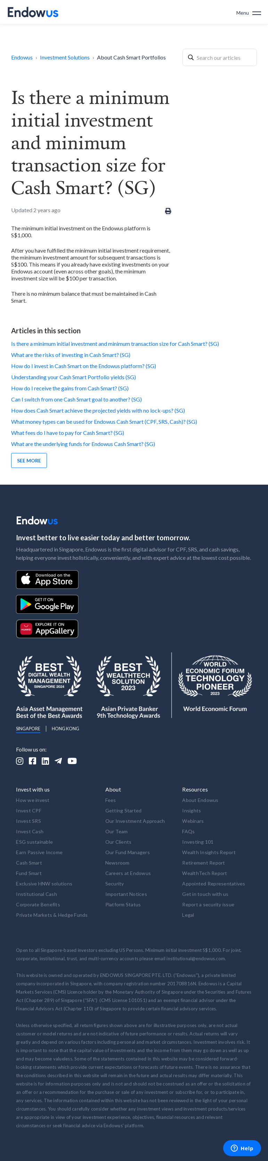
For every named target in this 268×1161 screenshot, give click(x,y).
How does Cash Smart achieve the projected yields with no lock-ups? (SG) (98, 410)
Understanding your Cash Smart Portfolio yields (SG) (73, 377)
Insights (191, 810)
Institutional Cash (36, 894)
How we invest (32, 800)
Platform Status (123, 904)
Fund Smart (29, 873)
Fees (110, 800)
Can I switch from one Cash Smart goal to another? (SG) (76, 399)
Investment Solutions (65, 57)
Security (114, 883)
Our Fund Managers (127, 852)
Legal (188, 915)
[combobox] (219, 57)
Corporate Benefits (38, 904)
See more (29, 460)
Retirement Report (203, 863)
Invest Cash (29, 831)
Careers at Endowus (128, 873)
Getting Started (123, 810)
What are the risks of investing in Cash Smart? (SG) (70, 354)
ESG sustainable (34, 842)
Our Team (116, 831)
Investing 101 (197, 842)
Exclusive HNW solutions (44, 883)
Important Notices (126, 894)
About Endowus (200, 800)
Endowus (22, 57)
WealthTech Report (204, 873)
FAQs (188, 831)
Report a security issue (208, 904)
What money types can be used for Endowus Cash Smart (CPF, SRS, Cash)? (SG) (104, 421)
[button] (249, 12)
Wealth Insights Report (209, 852)
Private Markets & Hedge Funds (52, 915)
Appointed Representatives (213, 883)
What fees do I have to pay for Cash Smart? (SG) (67, 432)
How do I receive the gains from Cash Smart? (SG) (70, 388)
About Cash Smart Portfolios (131, 57)
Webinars (193, 821)
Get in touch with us (205, 894)
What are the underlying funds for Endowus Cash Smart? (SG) (83, 443)
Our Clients (118, 842)
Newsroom (117, 863)
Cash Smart (29, 863)
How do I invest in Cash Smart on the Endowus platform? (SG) (83, 366)
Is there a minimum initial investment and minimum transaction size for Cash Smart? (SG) (115, 343)
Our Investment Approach (135, 821)
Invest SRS (28, 821)
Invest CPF (28, 810)
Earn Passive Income (39, 852)
